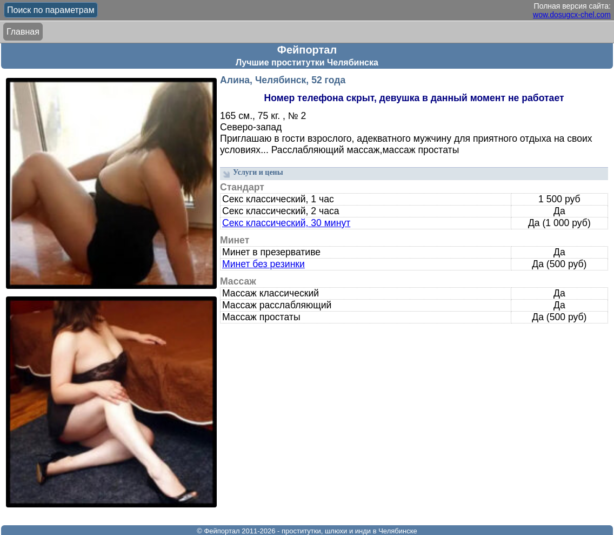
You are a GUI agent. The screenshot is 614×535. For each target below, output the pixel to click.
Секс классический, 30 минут (286, 222)
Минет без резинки (263, 264)
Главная (22, 31)
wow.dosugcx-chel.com (572, 14)
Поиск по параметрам (51, 10)
